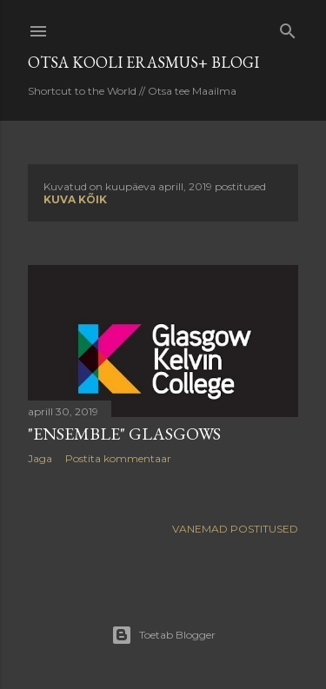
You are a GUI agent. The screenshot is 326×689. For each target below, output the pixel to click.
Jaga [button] (40, 458)
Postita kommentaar (118, 458)
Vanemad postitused (235, 528)
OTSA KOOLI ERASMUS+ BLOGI (143, 62)
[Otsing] (287, 27)
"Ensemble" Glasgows (124, 433)
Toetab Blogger (163, 635)
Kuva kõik (75, 199)
